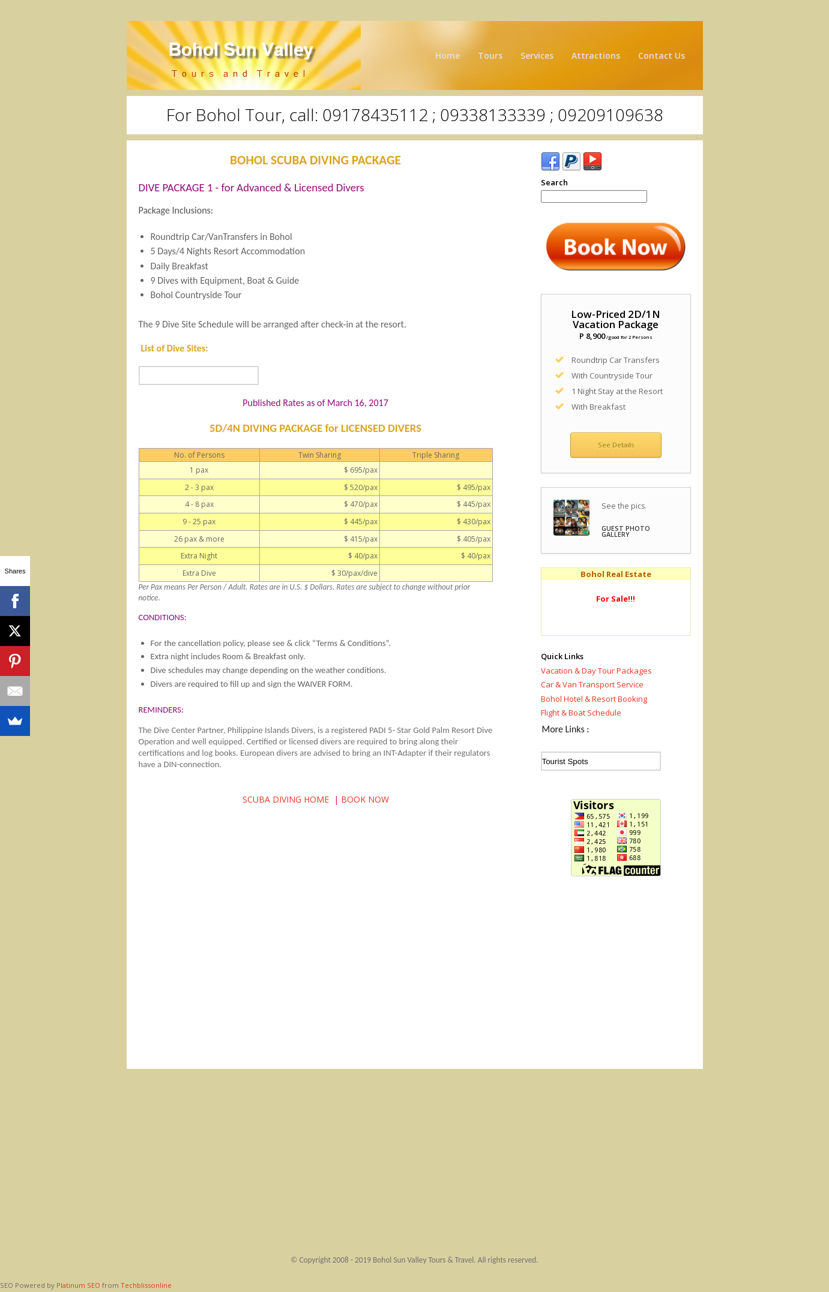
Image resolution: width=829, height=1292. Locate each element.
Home (447, 55)
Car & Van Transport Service (592, 684)
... (199, 375)
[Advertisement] (616, 976)
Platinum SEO (78, 1285)
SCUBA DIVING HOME (286, 799)
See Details (616, 444)
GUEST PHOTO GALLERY (625, 531)
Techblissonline (146, 1285)
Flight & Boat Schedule (581, 712)
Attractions (595, 55)
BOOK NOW (365, 799)
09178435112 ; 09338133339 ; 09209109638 (492, 114)
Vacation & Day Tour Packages (596, 670)
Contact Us (661, 55)
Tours (490, 55)
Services (536, 55)
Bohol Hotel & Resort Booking (594, 698)
